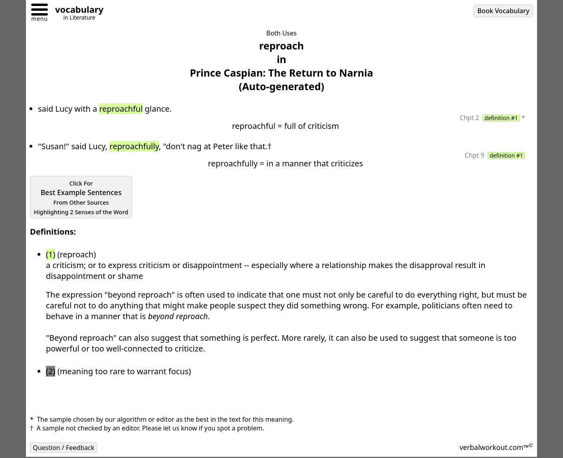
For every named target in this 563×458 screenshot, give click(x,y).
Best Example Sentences (81, 197)
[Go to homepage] (76, 10)
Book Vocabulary (503, 10)
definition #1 (501, 118)
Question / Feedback (63, 447)
